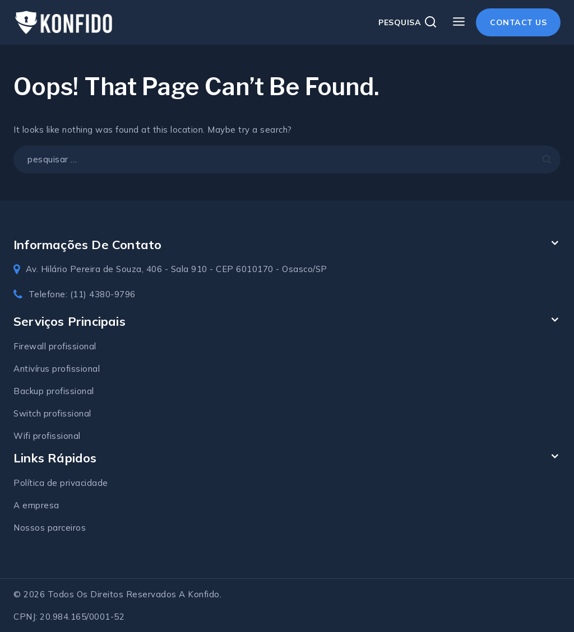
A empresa (36, 505)
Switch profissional (52, 413)
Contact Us (518, 22)
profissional (76, 368)
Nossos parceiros (49, 527)
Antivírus (32, 368)
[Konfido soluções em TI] (63, 22)
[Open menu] (458, 22)
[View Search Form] (407, 22)
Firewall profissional (54, 346)
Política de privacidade (60, 482)
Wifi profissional (47, 435)
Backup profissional (53, 391)
